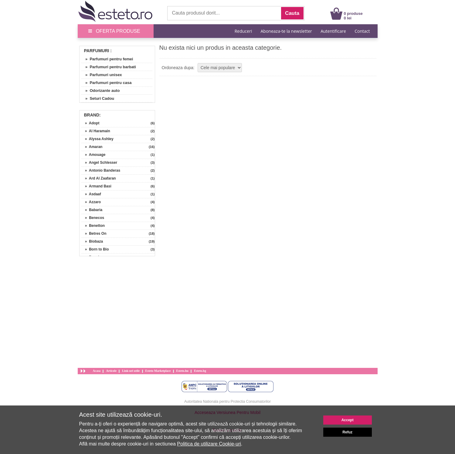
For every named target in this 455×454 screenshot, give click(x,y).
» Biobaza (92, 241)
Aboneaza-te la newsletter (286, 31)
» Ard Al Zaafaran (98, 178)
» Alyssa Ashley (97, 139)
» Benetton (93, 226)
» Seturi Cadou (97, 98)
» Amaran (92, 147)
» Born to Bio (95, 249)
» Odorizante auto (100, 90)
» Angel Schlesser (99, 162)
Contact (362, 31)
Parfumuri (96, 50)
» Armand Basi (96, 186)
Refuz (347, 432)
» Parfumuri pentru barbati (108, 67)
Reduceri (243, 31)
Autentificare (333, 31)
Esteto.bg (200, 370)
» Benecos (92, 218)
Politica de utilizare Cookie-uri (209, 443)
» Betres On (94, 233)
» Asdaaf (91, 194)
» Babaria (92, 210)
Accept (347, 420)
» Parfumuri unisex (101, 74)
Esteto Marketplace (158, 370)
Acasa (97, 370)
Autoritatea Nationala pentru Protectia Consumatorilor (227, 401)
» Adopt (90, 123)
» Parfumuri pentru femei (107, 59)
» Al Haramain (95, 131)
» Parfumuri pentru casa (106, 82)
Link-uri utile (131, 370)
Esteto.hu (182, 370)
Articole (111, 370)
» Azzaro (91, 202)
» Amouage (93, 155)
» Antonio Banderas (101, 170)
